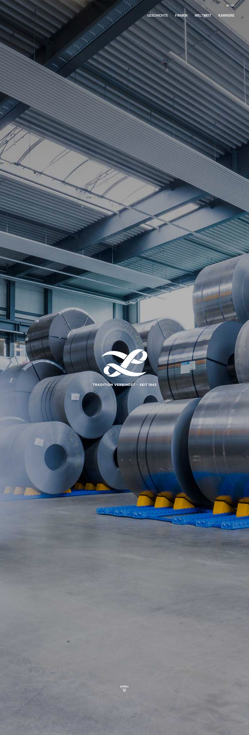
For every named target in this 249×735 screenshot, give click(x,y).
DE (227, 6)
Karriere (226, 15)
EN (232, 6)
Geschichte (157, 15)
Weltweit (203, 15)
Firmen (181, 15)
